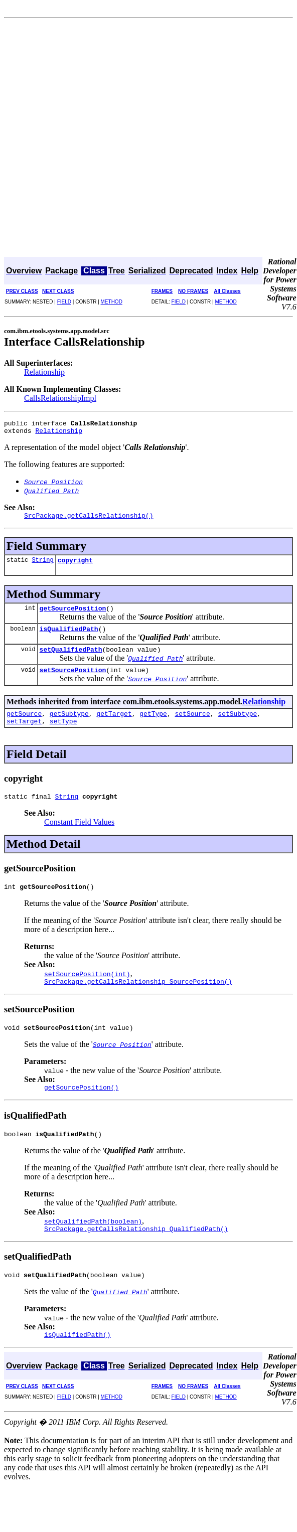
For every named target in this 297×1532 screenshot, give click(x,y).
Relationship (44, 372)
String (42, 565)
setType (63, 735)
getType (153, 726)
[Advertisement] (115, 138)
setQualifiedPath (71, 659)
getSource (24, 726)
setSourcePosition (73, 681)
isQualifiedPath (69, 637)
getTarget (113, 726)
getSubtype (69, 726)
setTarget (24, 735)
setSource (192, 726)
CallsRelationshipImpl (60, 398)
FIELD (64, 301)
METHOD (111, 301)
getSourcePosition (73, 615)
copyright (75, 565)
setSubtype (237, 726)
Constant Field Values (79, 838)
